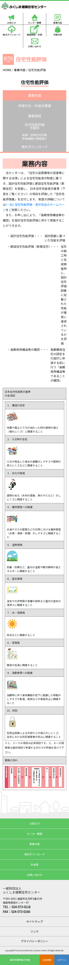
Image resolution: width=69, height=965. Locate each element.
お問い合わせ (34, 46)
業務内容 (34, 95)
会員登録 (47, 959)
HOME (7, 70)
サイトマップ (34, 921)
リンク (34, 931)
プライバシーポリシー (34, 941)
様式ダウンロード (11, 34)
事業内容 (57, 22)
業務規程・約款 (34, 34)
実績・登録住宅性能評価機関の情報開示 (34, 136)
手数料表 (57, 34)
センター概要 (34, 22)
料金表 (34, 864)
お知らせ (11, 22)
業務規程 (34, 115)
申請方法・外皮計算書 (34, 105)
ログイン (61, 959)
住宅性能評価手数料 (35, 126)
